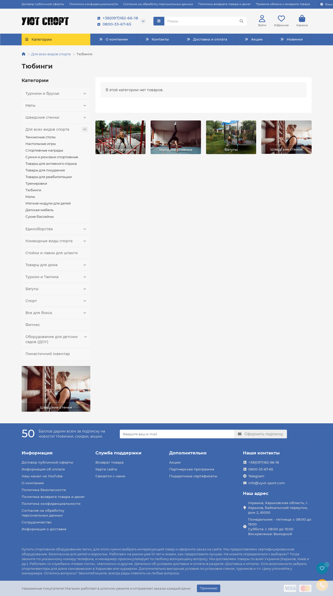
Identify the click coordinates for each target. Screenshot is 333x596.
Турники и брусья (56, 93)
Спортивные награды (44, 150)
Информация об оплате (43, 469)
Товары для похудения (45, 170)
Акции (253, 39)
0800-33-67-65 (113, 24)
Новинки (291, 39)
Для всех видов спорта (51, 54)
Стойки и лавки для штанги (51, 253)
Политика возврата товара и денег (224, 4)
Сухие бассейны (39, 216)
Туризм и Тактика (56, 276)
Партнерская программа (191, 469)
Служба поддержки (118, 452)
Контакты (157, 39)
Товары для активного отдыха (51, 163)
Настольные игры (40, 144)
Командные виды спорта (56, 240)
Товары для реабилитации (48, 177)
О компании (113, 39)
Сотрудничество (37, 522)
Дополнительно (188, 452)
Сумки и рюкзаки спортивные (51, 157)
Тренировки (36, 183)
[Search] (205, 21)
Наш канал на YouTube (42, 476)
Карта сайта (106, 469)
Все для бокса (56, 312)
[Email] (177, 434)
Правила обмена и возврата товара (283, 4)
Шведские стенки (56, 117)
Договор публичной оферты (43, 4)
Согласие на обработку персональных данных (158, 4)
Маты (56, 105)
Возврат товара (109, 462)
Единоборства (56, 229)
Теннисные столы (40, 137)
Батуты (56, 288)
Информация (37, 452)
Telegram (256, 476)
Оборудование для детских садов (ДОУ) (56, 339)
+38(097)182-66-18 (116, 18)
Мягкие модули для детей (48, 203)
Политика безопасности (44, 490)
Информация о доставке (44, 529)
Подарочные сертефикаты (193, 476)
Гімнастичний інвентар (47, 353)
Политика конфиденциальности (93, 4)
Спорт (56, 300)
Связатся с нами (110, 476)
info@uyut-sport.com (266, 483)
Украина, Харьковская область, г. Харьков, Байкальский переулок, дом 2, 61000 (278, 507)
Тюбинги (33, 190)
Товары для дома (56, 264)
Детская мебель (39, 210)
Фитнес (32, 324)
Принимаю (208, 588)
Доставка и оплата (206, 39)
